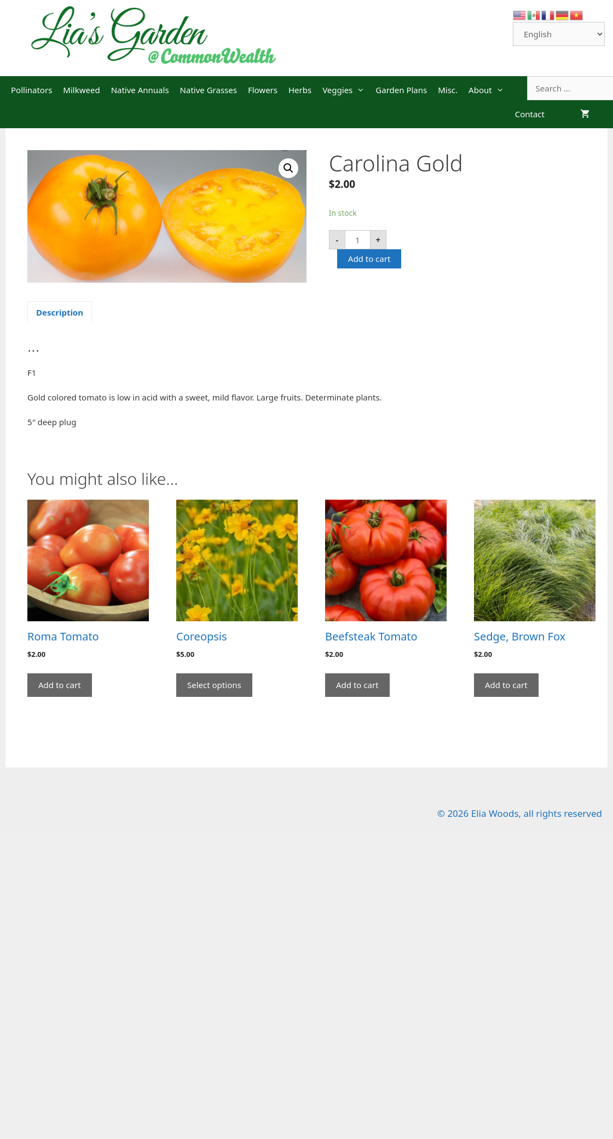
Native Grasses (208, 89)
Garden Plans (401, 89)
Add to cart (369, 258)
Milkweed (81, 89)
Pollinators (31, 89)
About (489, 90)
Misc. (448, 89)
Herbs (299, 89)
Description (59, 312)
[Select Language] (559, 34)
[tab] (59, 312)
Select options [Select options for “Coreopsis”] (214, 684)
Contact (530, 113)
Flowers (262, 89)
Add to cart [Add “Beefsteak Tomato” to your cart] (357, 684)
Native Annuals (140, 89)
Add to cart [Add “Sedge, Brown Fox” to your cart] (506, 684)
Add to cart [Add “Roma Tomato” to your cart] (59, 684)
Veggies (346, 90)
